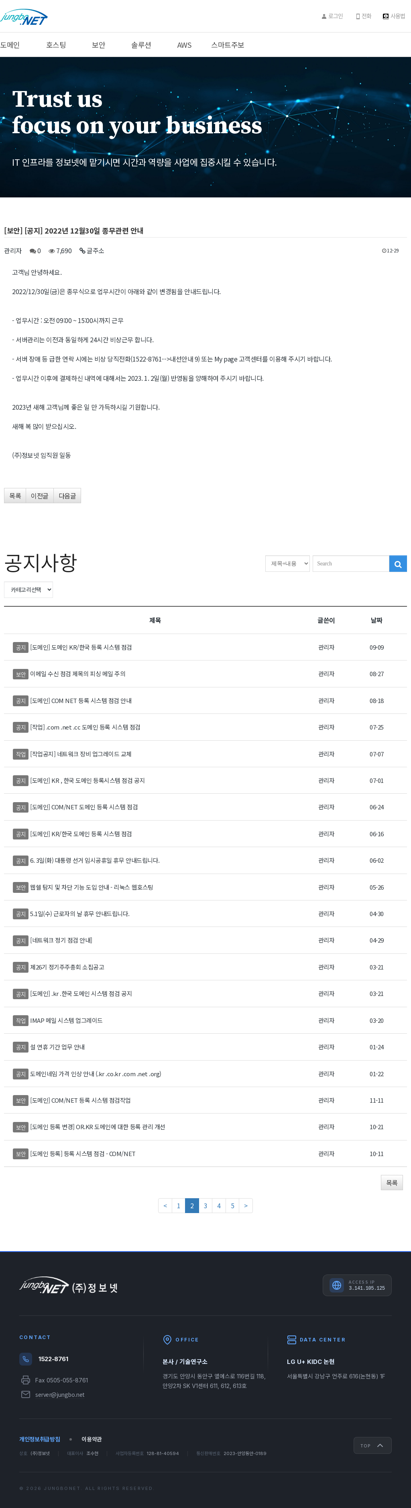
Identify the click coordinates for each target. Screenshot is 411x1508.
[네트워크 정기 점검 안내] (61, 940)
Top (372, 1445)
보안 (98, 44)
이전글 (40, 495)
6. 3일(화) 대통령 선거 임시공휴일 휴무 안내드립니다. (95, 860)
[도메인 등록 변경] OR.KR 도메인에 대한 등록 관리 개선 (97, 1126)
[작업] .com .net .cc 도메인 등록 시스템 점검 (85, 727)
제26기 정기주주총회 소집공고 (67, 967)
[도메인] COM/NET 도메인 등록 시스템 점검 (84, 807)
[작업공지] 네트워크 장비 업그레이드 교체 (81, 754)
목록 (15, 495)
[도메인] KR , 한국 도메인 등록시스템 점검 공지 (87, 780)
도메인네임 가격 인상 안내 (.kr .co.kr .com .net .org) (95, 1073)
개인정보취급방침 (39, 1439)
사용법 (398, 15)
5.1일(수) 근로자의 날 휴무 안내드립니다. (80, 913)
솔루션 (141, 44)
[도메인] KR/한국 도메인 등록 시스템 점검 (81, 833)
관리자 (13, 250)
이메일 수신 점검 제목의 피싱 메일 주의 (77, 673)
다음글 (67, 495)
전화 (366, 15)
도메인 (10, 44)
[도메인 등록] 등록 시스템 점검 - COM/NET (83, 1153)
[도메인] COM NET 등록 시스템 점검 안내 (81, 700)
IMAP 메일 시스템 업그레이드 (66, 1020)
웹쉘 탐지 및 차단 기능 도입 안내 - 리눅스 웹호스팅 (91, 887)
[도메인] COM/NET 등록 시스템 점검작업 (80, 1100)
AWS (184, 44)
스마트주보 (227, 44)
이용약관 (91, 1439)
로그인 (335, 15)
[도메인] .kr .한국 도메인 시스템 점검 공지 (81, 993)
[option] (205, 127)
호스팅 (56, 44)
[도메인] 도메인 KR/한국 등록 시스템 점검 (81, 647)
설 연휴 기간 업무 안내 (57, 1047)
